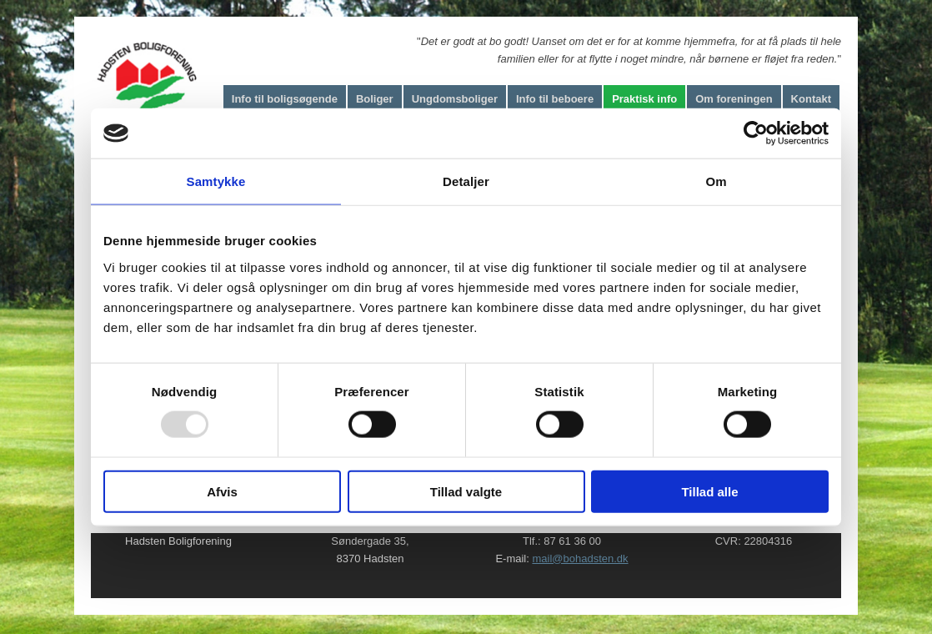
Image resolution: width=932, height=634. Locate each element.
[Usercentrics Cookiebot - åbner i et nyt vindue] (756, 133)
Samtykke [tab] (216, 181)
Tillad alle (709, 491)
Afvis (222, 491)
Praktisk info (644, 99)
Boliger (374, 99)
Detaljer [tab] (466, 181)
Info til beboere (555, 99)
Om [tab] (715, 181)
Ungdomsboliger (455, 99)
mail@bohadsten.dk (580, 558)
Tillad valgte (466, 491)
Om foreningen (733, 99)
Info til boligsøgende (285, 99)
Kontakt (811, 99)
